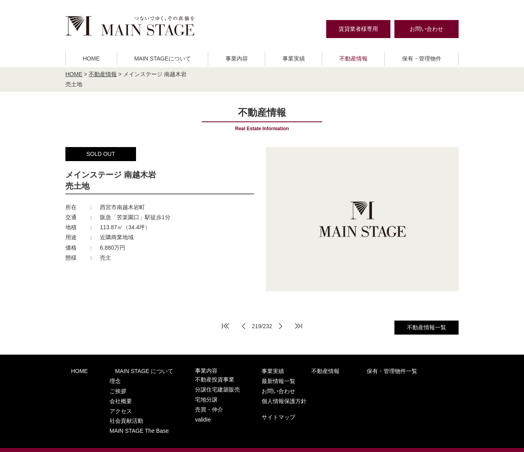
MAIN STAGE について (127, 370)
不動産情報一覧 (426, 327)
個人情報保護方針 (402, 387)
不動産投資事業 (191, 379)
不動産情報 (353, 58)
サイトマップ (396, 402)
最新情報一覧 (396, 370)
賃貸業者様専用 (358, 29)
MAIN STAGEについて (162, 58)
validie (180, 410)
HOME (91, 58)
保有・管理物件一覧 (338, 370)
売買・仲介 (186, 402)
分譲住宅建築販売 (193, 386)
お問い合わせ (426, 29)
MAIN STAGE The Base (126, 418)
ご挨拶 (106, 386)
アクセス (108, 402)
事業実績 (293, 58)
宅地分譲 (183, 394)
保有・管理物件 (421, 58)
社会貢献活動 (114, 410)
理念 (103, 379)
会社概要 (108, 394)
